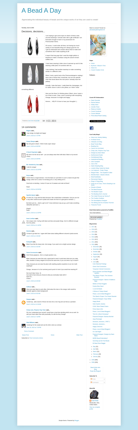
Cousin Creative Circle (97, 70)
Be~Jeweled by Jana (32, 164)
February (96, 354)
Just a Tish (94, 164)
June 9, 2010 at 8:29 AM (33, 281)
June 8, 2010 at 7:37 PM (33, 135)
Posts (93, 379)
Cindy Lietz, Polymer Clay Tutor (36, 310)
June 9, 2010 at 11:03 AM (33, 304)
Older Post (79, 335)
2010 (93, 244)
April (94, 349)
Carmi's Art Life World (97, 148)
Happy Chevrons (97, 326)
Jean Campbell (95, 161)
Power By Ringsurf (95, 371)
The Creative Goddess (97, 198)
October (95, 251)
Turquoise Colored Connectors (101, 269)
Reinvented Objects (96, 179)
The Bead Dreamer (96, 189)
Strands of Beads (96, 187)
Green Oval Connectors (99, 266)
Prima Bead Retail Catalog (98, 115)
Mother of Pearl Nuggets (100, 284)
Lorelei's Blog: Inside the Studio (100, 168)
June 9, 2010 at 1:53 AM (33, 236)
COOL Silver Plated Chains (100, 306)
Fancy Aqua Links (98, 309)
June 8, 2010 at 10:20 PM (33, 169)
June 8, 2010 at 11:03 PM (33, 212)
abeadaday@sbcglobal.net (97, 30)
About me (94, 68)
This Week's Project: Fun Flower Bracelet (104, 296)
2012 (93, 239)
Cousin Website (95, 113)
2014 (93, 234)
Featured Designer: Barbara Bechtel (103, 316)
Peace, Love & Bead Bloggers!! (102, 294)
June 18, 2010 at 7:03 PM (33, 327)
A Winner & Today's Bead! (100, 291)
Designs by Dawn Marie (98, 153)
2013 (93, 237)
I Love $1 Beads (97, 289)
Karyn (28, 175)
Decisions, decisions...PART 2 (101, 321)
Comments (95, 382)
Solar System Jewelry (99, 304)
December (96, 246)
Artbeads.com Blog (96, 142)
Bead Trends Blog (96, 144)
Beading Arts (94, 146)
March (95, 351)
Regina (28, 130)
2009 (93, 360)
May (94, 346)
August (95, 256)
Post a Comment (29, 331)
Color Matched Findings (99, 264)
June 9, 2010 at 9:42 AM (33, 293)
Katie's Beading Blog (97, 166)
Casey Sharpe (30, 141)
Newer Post (25, 335)
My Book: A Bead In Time (98, 65)
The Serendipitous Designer (99, 200)
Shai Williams (30, 322)
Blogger (76, 420)
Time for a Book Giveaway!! (101, 314)
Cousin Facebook (96, 111)
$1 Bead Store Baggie (99, 343)
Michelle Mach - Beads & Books (100, 175)
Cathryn (28, 287)
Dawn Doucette (95, 100)
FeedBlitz (99, 219)
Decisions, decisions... (99, 324)
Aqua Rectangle (97, 319)
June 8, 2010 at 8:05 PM (33, 146)
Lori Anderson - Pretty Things (99, 170)
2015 (93, 232)
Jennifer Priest (95, 107)
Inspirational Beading (97, 159)
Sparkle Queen (30, 195)
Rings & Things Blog (97, 181)
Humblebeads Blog (96, 157)
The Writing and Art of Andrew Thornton (102, 202)
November (96, 249)
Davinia (28, 231)
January (95, 356)
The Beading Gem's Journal (99, 194)
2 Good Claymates (32, 152)
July (94, 259)
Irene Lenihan (30, 218)
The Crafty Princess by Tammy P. (100, 196)
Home (52, 335)
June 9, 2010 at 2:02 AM (33, 246)
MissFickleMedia (96, 177)
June (94, 262)
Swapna (28, 299)
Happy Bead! (96, 301)
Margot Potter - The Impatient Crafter (101, 172)
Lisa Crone (95, 400)
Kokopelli (29, 242)
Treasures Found (96, 205)
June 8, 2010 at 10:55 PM (33, 189)
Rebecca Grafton (96, 109)
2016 (93, 229)
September (96, 254)
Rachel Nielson (95, 102)
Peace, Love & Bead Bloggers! (101, 311)
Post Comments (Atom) (36, 338)
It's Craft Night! (97, 331)
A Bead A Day (41, 10)
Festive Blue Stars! (98, 286)
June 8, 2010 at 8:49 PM (33, 159)
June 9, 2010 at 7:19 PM (33, 317)
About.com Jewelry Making (99, 137)
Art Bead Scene (95, 139)
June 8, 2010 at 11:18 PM (33, 225)
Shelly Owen (94, 104)
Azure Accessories (32, 252)
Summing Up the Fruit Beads (101, 341)
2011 (93, 242)
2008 (93, 362)
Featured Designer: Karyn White (102, 299)
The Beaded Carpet (96, 191)
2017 (93, 227)
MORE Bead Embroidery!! (100, 338)
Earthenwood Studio (97, 155)
